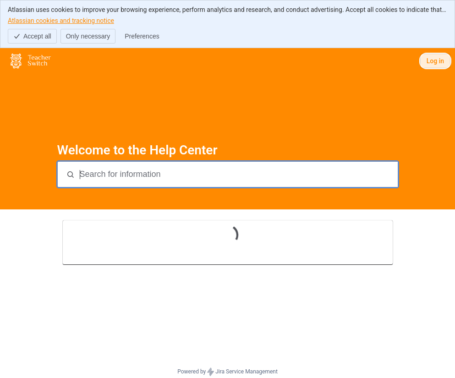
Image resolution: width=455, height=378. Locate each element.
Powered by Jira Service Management (227, 372)
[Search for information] (238, 174)
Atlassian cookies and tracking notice (61, 20)
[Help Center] (30, 61)
